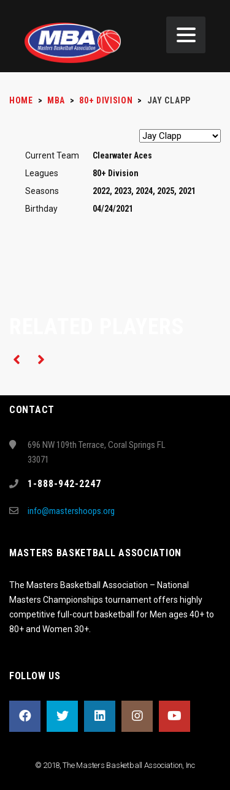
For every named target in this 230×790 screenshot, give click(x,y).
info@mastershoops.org (71, 510)
